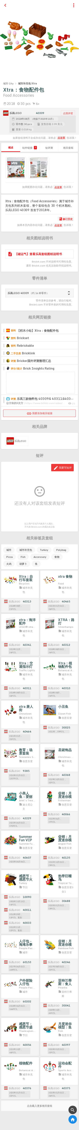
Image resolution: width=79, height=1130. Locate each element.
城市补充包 (25, 550)
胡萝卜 (23, 564)
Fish (23, 557)
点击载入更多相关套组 (39, 1106)
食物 (56, 557)
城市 (8, 550)
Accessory (39, 557)
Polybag (61, 550)
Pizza (9, 557)
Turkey (44, 550)
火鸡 (8, 564)
